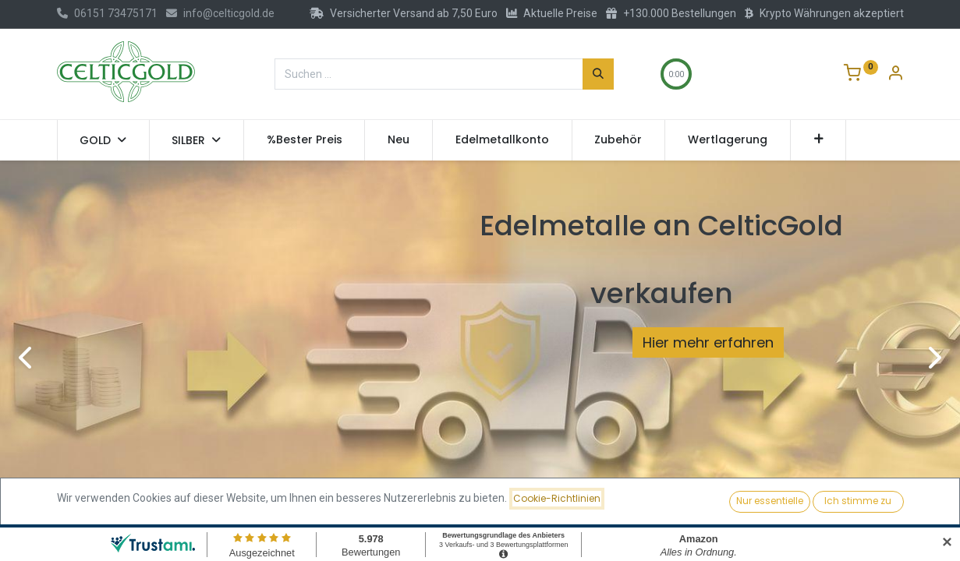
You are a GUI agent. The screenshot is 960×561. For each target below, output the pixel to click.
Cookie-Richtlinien (556, 498)
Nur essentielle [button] (769, 500)
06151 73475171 (107, 13)
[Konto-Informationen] (895, 75)
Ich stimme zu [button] (857, 500)
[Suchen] (598, 74)
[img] (38, 358)
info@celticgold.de (220, 13)
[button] (818, 140)
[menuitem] (304, 140)
